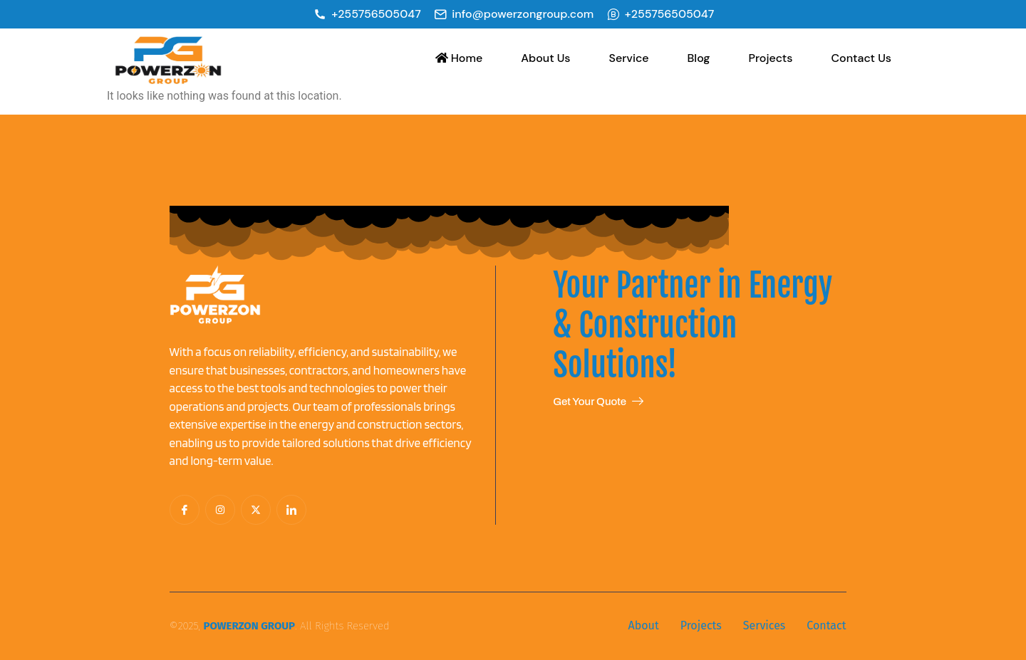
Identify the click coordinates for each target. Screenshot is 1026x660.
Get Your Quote (598, 401)
